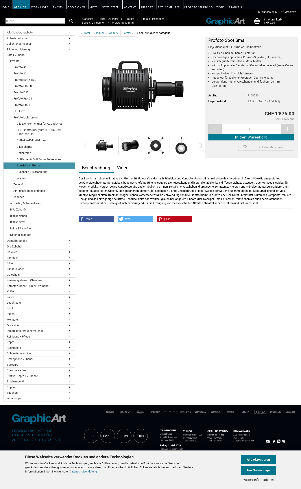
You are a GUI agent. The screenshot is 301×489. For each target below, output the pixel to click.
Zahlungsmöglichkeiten (243, 441)
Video (123, 167)
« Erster (85, 33)
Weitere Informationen (258, 480)
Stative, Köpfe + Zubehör (22, 376)
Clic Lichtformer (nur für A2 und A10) (39, 123)
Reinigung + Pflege (18, 336)
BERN (124, 436)
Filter (10, 263)
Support (12, 387)
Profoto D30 (20, 92)
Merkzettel (289, 12)
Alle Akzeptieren (258, 459)
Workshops (14, 398)
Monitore (12, 319)
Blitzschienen (18, 216)
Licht (10, 308)
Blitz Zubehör (18, 209)
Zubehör (18, 184)
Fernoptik (12, 257)
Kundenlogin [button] (267, 12)
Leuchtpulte (14, 302)
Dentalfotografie (17, 240)
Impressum (238, 438)
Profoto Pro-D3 (22, 98)
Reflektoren (24, 153)
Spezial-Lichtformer (29, 165)
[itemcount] (251, 129)
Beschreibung (96, 167)
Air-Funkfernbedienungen (29, 190)
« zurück (99, 33)
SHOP (91, 436)
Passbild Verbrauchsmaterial (25, 330)
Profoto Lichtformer (25, 117)
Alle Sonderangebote (20, 32)
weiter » (113, 33)
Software (12, 364)
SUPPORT (108, 436)
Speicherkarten (16, 370)
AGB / (236, 435)
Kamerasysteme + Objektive (24, 280)
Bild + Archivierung (18, 49)
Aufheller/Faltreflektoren (32, 140)
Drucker (12, 252)
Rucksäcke (14, 347)
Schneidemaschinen (19, 353)
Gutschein (13, 274)
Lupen (11, 314)
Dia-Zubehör (14, 246)
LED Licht (19, 111)
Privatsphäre (244, 435)
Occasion (13, 325)
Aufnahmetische (17, 38)
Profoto (14, 61)
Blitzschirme (24, 146)
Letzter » (128, 33)
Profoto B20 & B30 (24, 79)
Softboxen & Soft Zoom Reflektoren (39, 159)
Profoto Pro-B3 (22, 86)
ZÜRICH (141, 436)
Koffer (11, 291)
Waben (21, 178)
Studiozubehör (16, 381)
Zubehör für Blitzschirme (32, 171)
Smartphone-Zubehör (20, 359)
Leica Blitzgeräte (20, 228)
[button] (199, 145)
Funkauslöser (15, 269)
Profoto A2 (20, 73)
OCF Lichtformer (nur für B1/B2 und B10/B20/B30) (39, 132)
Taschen (18, 197)
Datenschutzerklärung (83, 471)
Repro (10, 342)
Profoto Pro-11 (22, 105)
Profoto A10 (20, 67)
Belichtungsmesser (19, 43)
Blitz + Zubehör (16, 55)
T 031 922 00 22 (167, 440)
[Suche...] (71, 21)
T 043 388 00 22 (190, 441)
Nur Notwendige (258, 470)
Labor (10, 297)
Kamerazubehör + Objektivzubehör (28, 286)
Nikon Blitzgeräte (20, 234)
